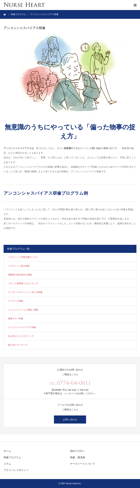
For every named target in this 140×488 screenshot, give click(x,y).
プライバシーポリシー (16, 470)
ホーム (7, 450)
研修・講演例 (77, 457)
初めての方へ (77, 450)
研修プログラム (12, 457)
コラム (7, 463)
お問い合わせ (70, 419)
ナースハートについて (82, 463)
